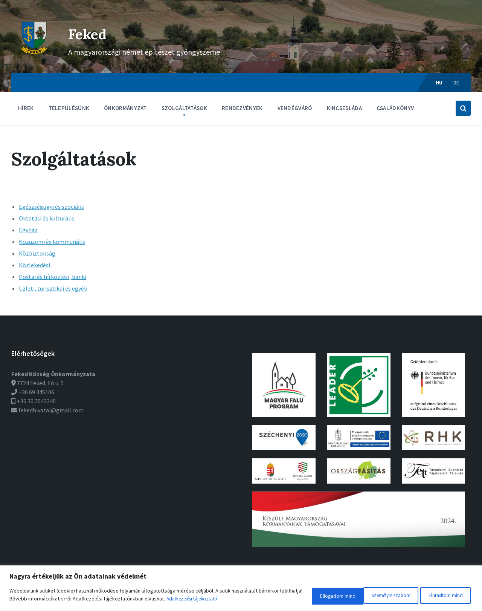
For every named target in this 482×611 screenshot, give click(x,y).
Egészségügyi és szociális (51, 206)
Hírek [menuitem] (26, 108)
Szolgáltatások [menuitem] (184, 108)
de (456, 82)
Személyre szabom (318, 596)
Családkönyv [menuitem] (395, 108)
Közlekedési (34, 265)
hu (439, 82)
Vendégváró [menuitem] (295, 108)
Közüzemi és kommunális (52, 241)
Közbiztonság (37, 253)
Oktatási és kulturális (46, 218)
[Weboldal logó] (34, 58)
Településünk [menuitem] (69, 108)
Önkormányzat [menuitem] (125, 108)
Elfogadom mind (443, 596)
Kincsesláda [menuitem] (344, 108)
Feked (93, 32)
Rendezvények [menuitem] (242, 108)
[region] (241, 589)
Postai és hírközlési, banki (52, 276)
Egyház (28, 230)
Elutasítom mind (382, 596)
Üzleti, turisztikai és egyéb (53, 288)
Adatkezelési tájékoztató (218, 600)
